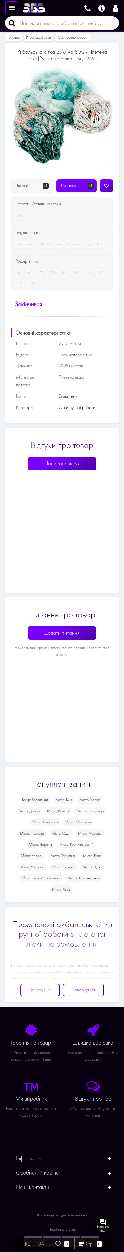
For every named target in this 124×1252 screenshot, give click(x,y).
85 (74, 272)
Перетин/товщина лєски (38, 204)
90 (86, 272)
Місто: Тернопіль (63, 855)
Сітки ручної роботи (73, 37)
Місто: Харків (89, 799)
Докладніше (40, 990)
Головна (13, 37)
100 (99, 272)
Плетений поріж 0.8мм (85, 244)
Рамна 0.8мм (50, 244)
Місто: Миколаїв (78, 822)
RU (28, 1244)
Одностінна (24, 244)
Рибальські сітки (38, 37)
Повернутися (83, 990)
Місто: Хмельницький (84, 878)
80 (63, 272)
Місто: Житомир (45, 822)
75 (52, 272)
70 (40, 272)
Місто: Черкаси (90, 833)
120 (31, 283)
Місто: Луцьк (92, 867)
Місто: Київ (63, 799)
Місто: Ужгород (32, 867)
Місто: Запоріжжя (90, 811)
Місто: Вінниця (58, 811)
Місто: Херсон (32, 855)
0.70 (19, 215)
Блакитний (68, 396)
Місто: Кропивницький (76, 844)
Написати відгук (62, 463)
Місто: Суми (61, 833)
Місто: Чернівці (63, 867)
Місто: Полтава (32, 833)
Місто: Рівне (92, 855)
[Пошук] (10, 23)
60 (17, 272)
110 (18, 283)
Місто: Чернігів (40, 844)
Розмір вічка (27, 261)
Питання (77, 186)
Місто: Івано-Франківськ (41, 878)
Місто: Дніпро (29, 811)
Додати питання (62, 633)
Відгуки (32, 186)
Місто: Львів (61, 889)
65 (29, 272)
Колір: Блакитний (35, 799)
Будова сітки (27, 232)
